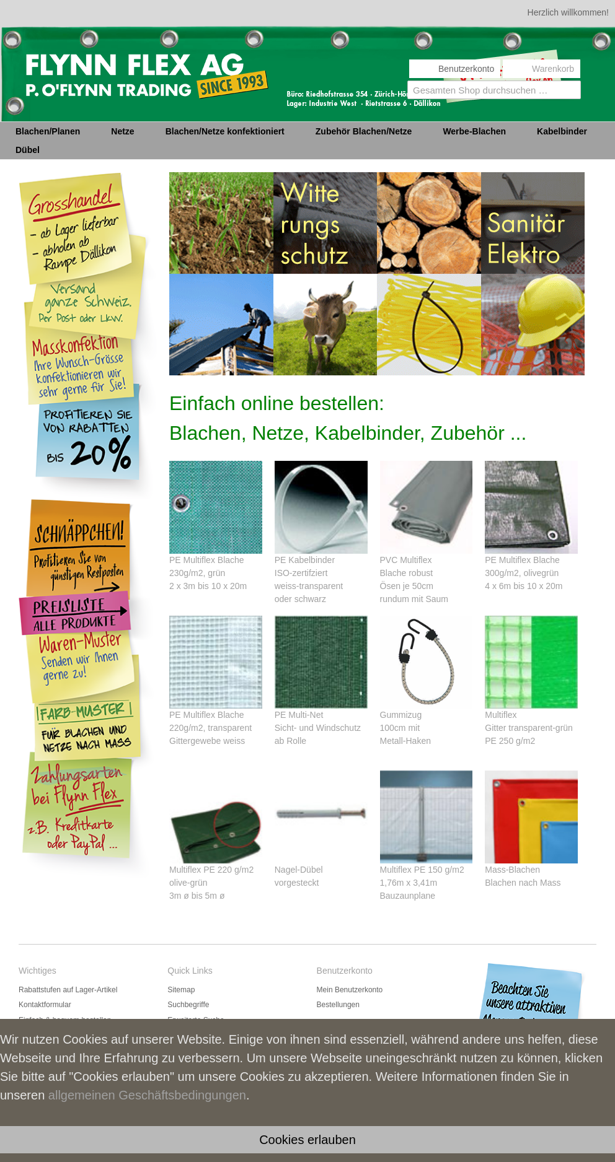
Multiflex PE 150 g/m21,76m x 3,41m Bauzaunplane (422, 883)
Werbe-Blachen (474, 131)
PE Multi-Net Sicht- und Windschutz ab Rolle (318, 728)
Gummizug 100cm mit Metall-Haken (405, 728)
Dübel (27, 150)
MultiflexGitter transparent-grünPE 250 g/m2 (529, 728)
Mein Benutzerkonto (350, 989)
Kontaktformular (45, 1004)
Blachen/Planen (47, 131)
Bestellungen (338, 1004)
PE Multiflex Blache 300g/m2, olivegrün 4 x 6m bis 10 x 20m (523, 573)
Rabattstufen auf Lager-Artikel (68, 989)
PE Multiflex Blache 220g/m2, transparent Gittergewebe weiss (210, 728)
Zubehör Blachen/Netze (364, 131)
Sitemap (181, 989)
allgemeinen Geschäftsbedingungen (147, 1095)
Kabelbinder (562, 131)
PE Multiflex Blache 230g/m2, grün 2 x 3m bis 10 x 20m (208, 573)
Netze (122, 131)
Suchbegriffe (188, 1004)
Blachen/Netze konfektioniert (225, 131)
